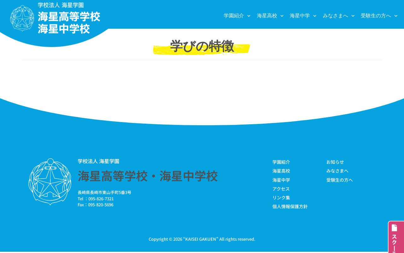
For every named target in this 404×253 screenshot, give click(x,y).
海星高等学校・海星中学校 (148, 175)
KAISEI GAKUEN (200, 240)
